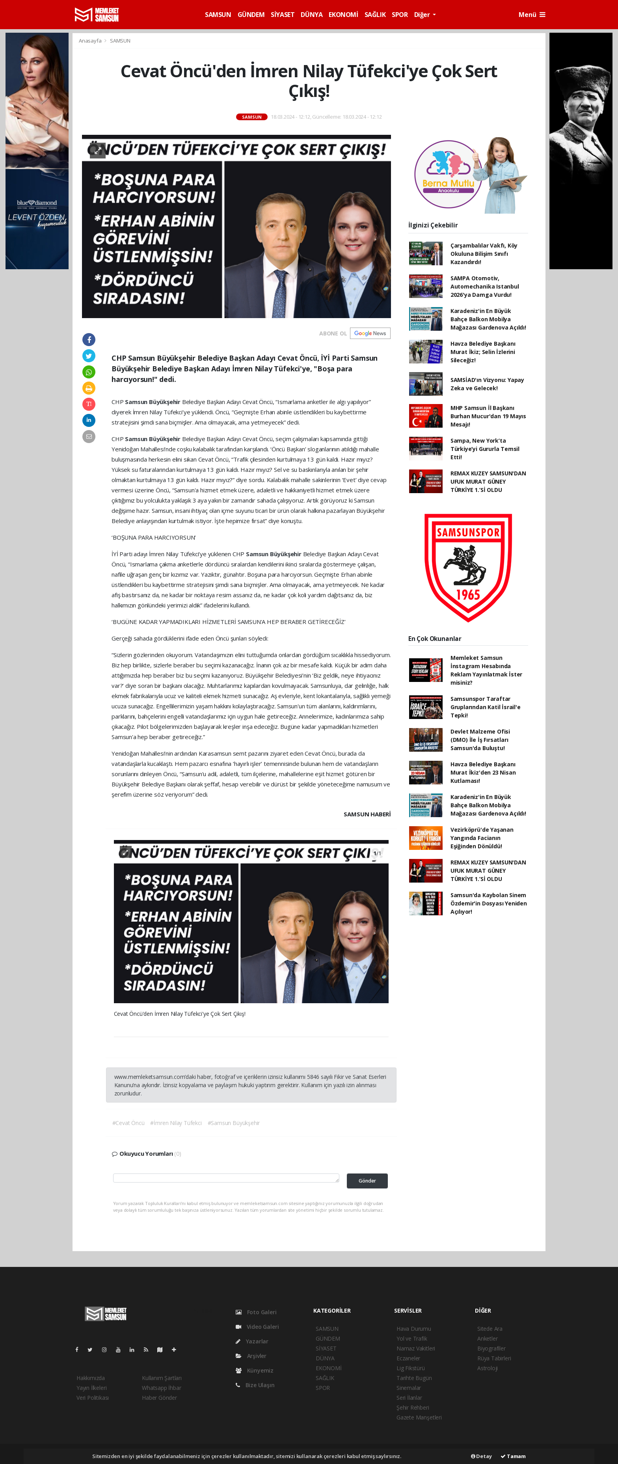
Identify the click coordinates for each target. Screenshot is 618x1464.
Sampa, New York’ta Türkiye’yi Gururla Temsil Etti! (484, 449)
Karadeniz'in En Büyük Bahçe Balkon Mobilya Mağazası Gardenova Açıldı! (488, 319)
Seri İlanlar (409, 1397)
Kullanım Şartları (162, 1378)
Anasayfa (90, 40)
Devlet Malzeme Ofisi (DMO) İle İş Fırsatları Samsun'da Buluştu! (480, 740)
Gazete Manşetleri (419, 1417)
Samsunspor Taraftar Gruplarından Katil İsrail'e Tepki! (485, 707)
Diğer (423, 14)
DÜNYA (311, 14)
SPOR (400, 14)
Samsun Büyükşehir (153, 402)
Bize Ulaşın (255, 1385)
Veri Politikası (92, 1397)
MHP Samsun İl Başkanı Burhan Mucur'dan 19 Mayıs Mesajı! (488, 416)
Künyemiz (255, 1370)
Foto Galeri (256, 1312)
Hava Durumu (413, 1328)
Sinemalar (408, 1387)
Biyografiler (491, 1348)
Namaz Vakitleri (415, 1348)
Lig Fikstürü (410, 1368)
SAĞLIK (375, 14)
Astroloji (487, 1368)
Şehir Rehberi (412, 1407)
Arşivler (251, 1356)
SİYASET (282, 14)
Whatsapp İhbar (161, 1387)
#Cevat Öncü (128, 1123)
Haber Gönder (159, 1397)
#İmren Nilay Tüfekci (175, 1123)
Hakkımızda (90, 1378)
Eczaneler (408, 1358)
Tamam (513, 1456)
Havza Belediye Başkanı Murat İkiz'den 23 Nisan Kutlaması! (483, 772)
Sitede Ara (490, 1328)
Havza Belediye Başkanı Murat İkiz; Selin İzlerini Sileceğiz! (483, 352)
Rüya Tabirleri (494, 1358)
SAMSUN (218, 14)
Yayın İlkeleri (91, 1387)
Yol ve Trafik (411, 1338)
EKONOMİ (343, 14)
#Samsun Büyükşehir (234, 1123)
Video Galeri (257, 1326)
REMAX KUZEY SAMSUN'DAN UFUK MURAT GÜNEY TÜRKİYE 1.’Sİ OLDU (488, 481)
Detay (481, 1456)
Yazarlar (252, 1341)
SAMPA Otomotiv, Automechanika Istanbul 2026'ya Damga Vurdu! (484, 286)
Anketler (487, 1338)
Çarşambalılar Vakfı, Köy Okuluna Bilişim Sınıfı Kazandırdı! (483, 254)
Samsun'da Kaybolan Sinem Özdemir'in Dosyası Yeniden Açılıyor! (488, 903)
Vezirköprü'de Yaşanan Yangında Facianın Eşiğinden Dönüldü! (482, 838)
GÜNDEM (251, 14)
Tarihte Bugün (414, 1378)
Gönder (367, 1180)
